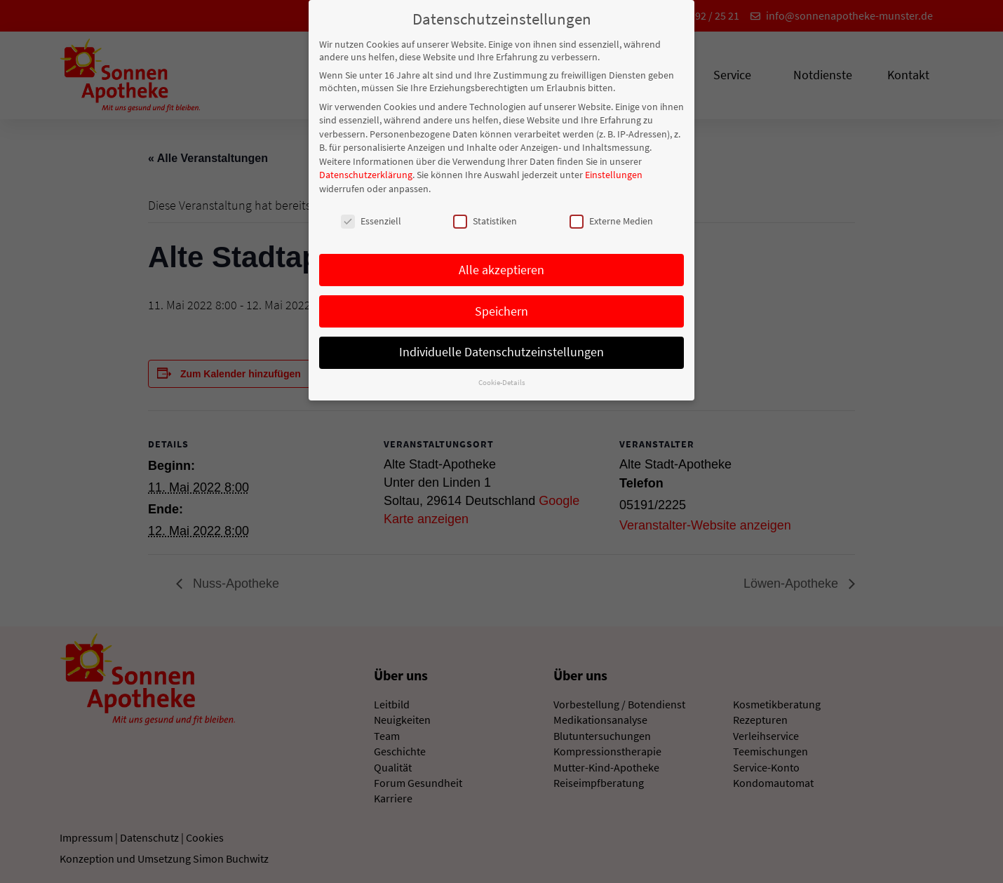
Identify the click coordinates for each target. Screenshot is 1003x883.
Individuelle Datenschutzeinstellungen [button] (501, 351)
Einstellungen (613, 174)
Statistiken (485, 219)
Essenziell (371, 219)
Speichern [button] (501, 310)
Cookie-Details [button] (501, 381)
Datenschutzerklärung (365, 174)
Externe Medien (611, 219)
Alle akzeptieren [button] (501, 268)
